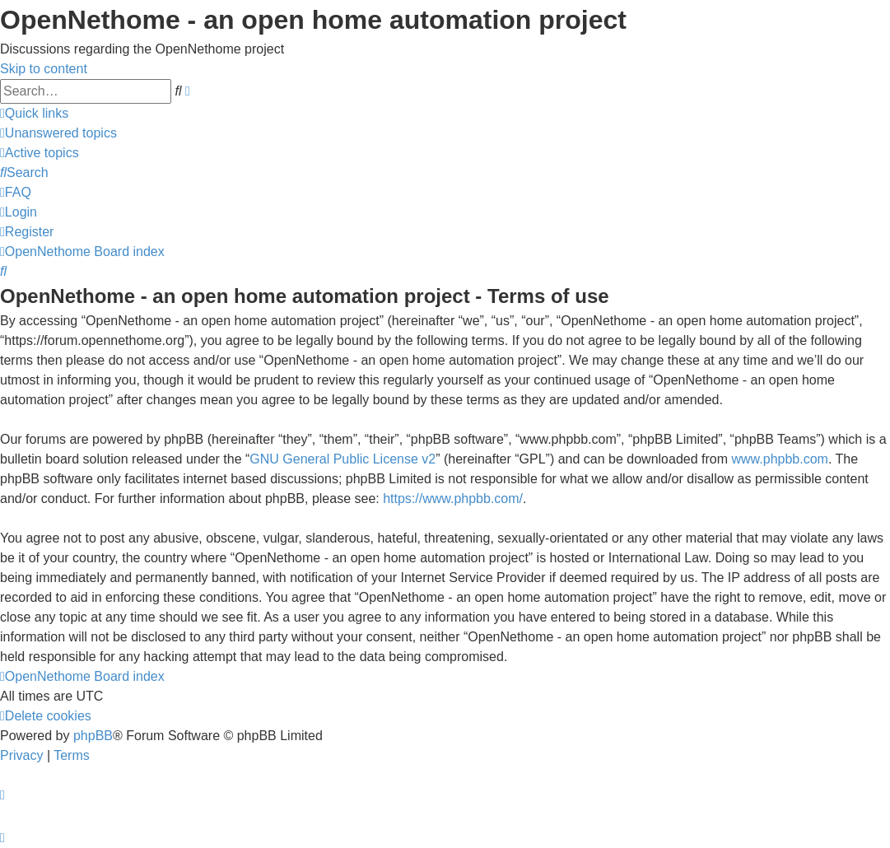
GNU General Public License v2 (342, 459)
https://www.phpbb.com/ (453, 499)
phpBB (93, 736)
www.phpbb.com (780, 459)
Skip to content (43, 69)
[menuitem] (58, 133)
